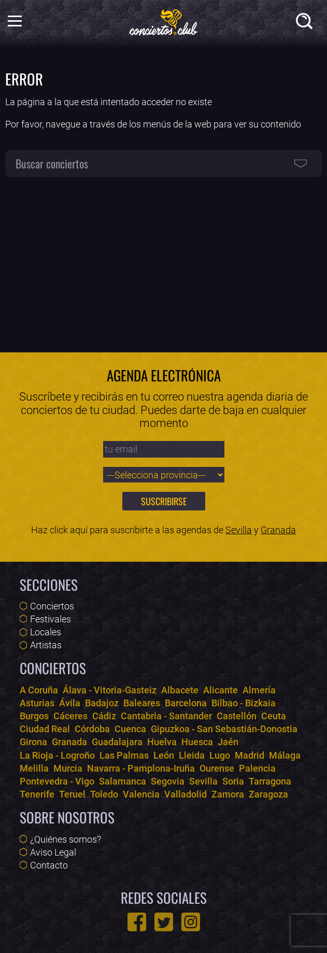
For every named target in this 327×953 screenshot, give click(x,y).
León (163, 755)
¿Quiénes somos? (65, 839)
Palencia (257, 768)
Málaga (285, 755)
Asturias (37, 703)
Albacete (179, 690)
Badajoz (102, 703)
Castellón (237, 715)
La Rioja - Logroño (57, 755)
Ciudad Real (45, 728)
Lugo (219, 755)
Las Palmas (124, 755)
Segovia (167, 781)
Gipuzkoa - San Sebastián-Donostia (224, 728)
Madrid (249, 755)
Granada (278, 529)
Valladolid (185, 794)
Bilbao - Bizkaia (243, 703)
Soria (233, 781)
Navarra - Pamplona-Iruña (141, 768)
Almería (259, 690)
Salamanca (122, 781)
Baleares (141, 703)
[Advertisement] (163, 259)
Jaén (228, 741)
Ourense (217, 768)
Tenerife (37, 794)
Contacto (49, 865)
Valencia (141, 794)
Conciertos (52, 606)
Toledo (104, 794)
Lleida (192, 755)
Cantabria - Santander (166, 715)
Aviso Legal (53, 852)
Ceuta (273, 715)
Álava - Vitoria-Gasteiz (110, 690)
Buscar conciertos (52, 163)
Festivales (50, 619)
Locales (45, 632)
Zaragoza (268, 794)
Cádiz (104, 715)
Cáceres (70, 715)
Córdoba (92, 728)
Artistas (46, 644)
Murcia (67, 768)
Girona (33, 741)
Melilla (34, 768)
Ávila (69, 703)
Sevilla (238, 529)
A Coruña (39, 690)
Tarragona (270, 781)
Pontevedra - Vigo (57, 781)
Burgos (34, 715)
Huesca (197, 741)
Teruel (72, 794)
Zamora (227, 794)
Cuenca (130, 728)
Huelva (162, 741)
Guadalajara (117, 741)
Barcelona (186, 703)
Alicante (220, 690)
